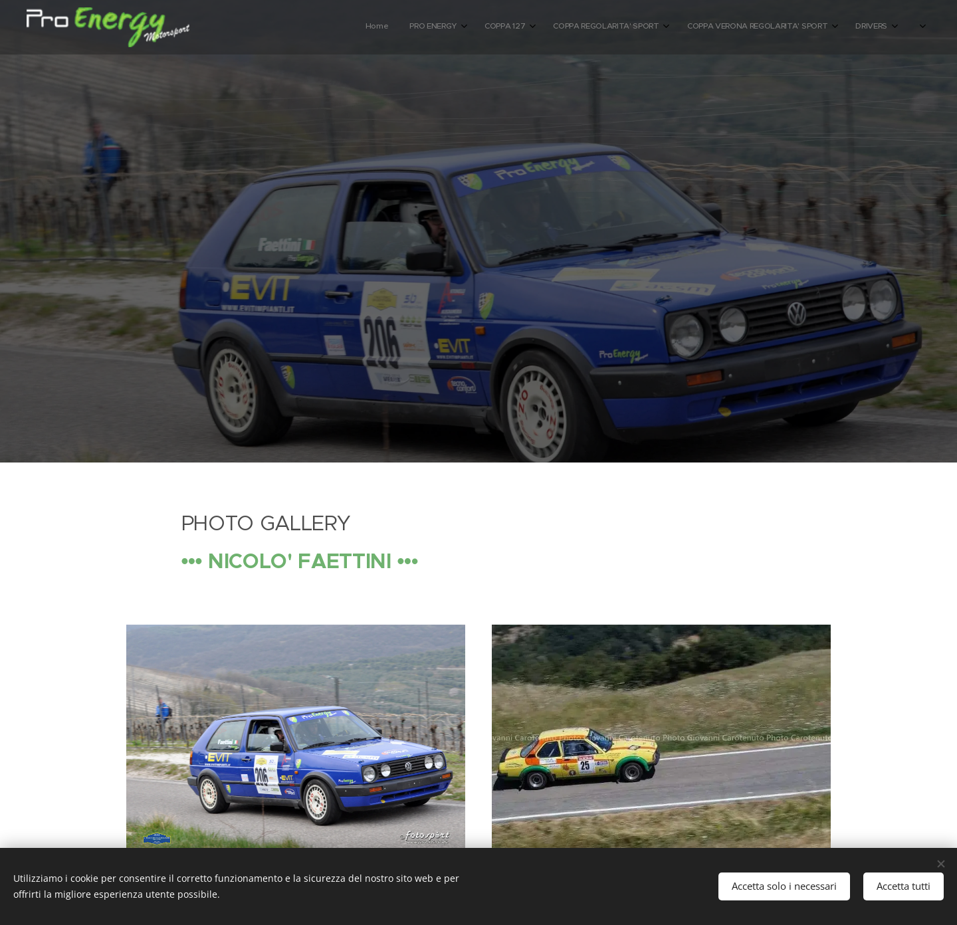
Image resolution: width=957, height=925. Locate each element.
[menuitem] (682, 27)
